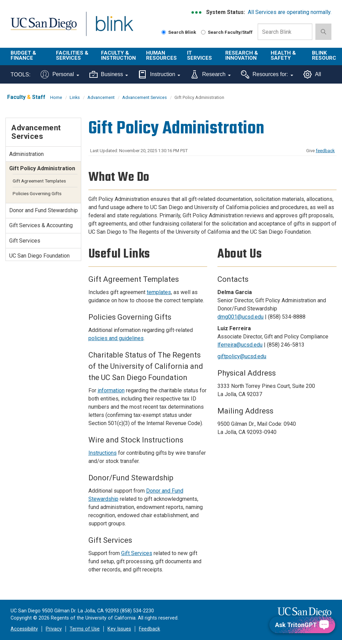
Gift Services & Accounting (41, 225)
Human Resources (161, 55)
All (312, 74)
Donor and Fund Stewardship (43, 210)
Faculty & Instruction (118, 55)
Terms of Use (85, 629)
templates (159, 292)
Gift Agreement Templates (39, 181)
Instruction (159, 74)
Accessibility (24, 629)
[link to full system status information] (197, 12)
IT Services (199, 55)
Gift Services (136, 553)
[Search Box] (285, 32)
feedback (325, 150)
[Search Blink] (163, 32)
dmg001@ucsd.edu (240, 317)
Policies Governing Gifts (37, 193)
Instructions (102, 453)
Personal (60, 74)
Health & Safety (283, 55)
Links (75, 97)
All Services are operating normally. (289, 12)
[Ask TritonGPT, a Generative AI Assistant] (302, 624)
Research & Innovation (241, 55)
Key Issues (119, 629)
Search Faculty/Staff (227, 32)
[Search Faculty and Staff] (203, 32)
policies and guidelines (116, 338)
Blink (108, 28)
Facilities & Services (72, 55)
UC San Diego (41, 28)
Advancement (101, 97)
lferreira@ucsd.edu (239, 344)
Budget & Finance (23, 55)
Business (108, 74)
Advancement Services (144, 97)
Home (56, 97)
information (111, 390)
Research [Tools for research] (210, 74)
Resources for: (267, 74)
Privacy (54, 629)
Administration (26, 154)
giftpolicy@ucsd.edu (241, 356)
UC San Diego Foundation (39, 255)
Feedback (149, 629)
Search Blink (178, 32)
